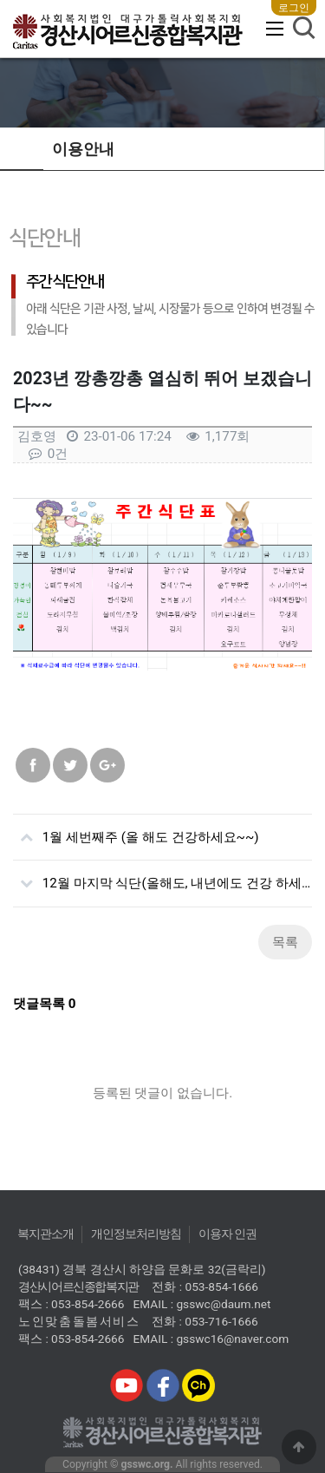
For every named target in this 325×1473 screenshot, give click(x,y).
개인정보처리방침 (136, 1234)
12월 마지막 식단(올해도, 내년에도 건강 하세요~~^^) (162, 876)
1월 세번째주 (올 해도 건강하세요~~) (136, 830)
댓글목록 (44, 1003)
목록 (285, 942)
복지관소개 (45, 1234)
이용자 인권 (227, 1234)
